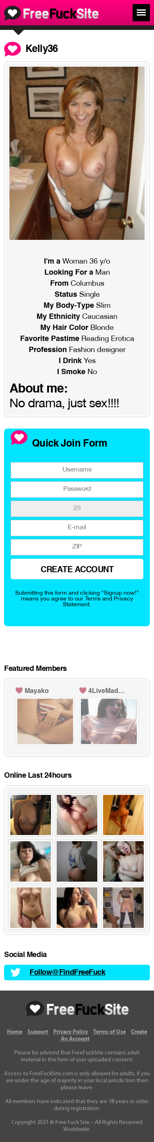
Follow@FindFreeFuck (67, 972)
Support (38, 1032)
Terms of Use (109, 1032)
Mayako (37, 691)
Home (14, 1032)
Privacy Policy (70, 1032)
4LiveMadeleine (108, 691)
